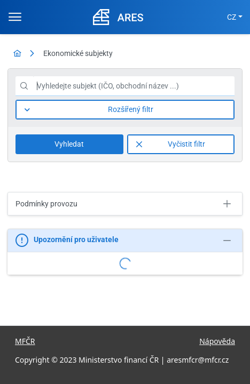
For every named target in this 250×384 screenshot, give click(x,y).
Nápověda (217, 341)
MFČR (25, 341)
